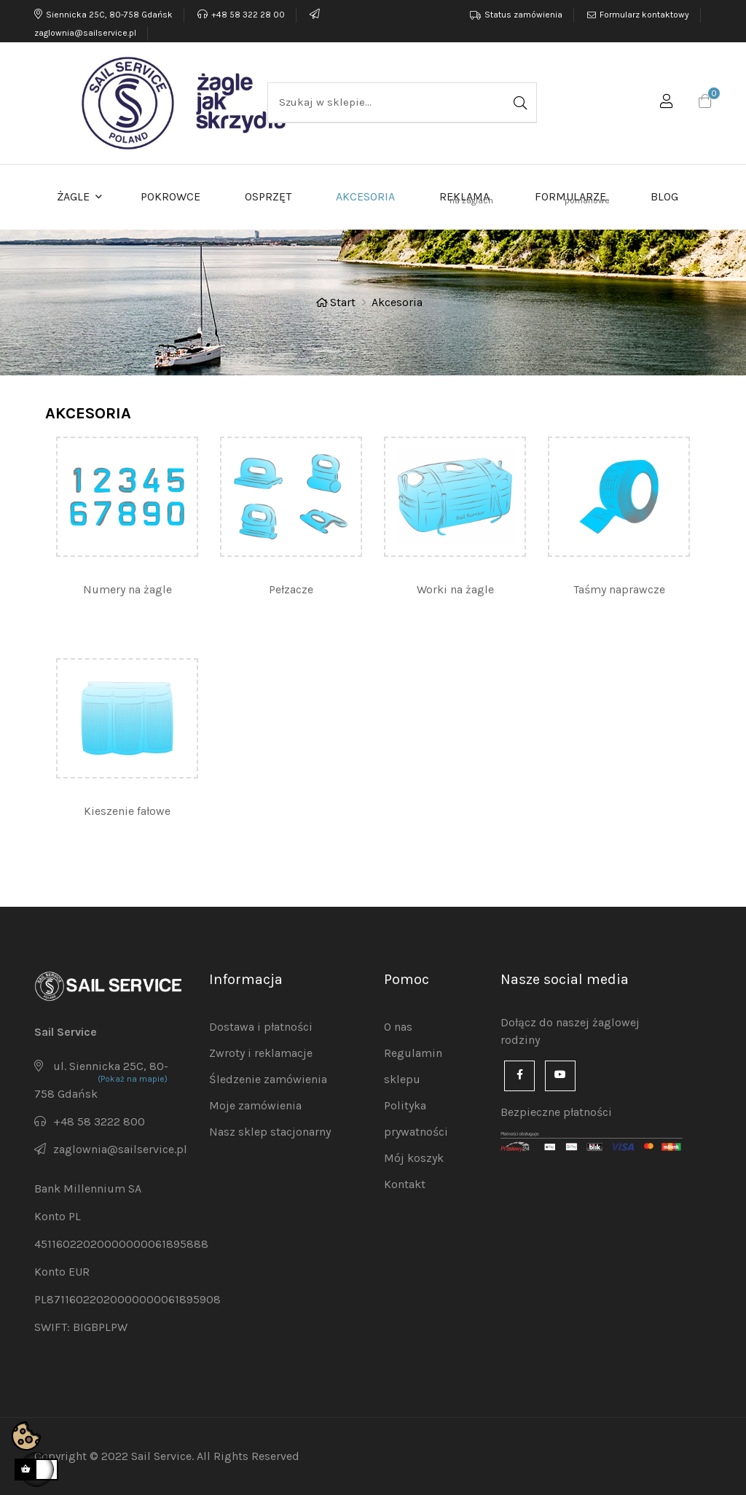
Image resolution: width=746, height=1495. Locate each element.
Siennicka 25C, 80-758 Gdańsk (103, 14)
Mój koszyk (414, 1158)
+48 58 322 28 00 (241, 14)
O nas (398, 1027)
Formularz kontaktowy (644, 14)
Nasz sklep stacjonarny (270, 1132)
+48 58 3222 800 (99, 1121)
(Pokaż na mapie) (133, 1079)
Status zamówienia (523, 14)
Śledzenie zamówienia (268, 1079)
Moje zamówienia (255, 1105)
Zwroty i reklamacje (261, 1053)
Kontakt (404, 1184)
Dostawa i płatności (261, 1027)
